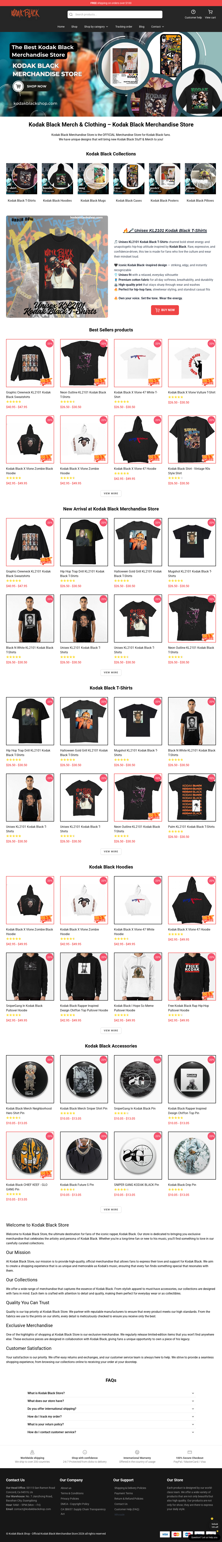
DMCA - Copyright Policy (75, 1503)
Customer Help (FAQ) (126, 1509)
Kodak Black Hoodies (57, 200)
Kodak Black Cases (129, 200)
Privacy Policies (70, 1498)
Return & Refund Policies (128, 1498)
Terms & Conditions (72, 1493)
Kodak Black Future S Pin (77, 1185)
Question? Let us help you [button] (204, 1537)
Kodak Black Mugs (93, 200)
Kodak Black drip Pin (182, 1185)
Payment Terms (123, 1493)
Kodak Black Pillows (200, 200)
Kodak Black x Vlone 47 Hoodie (135, 468)
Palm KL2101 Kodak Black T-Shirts (191, 827)
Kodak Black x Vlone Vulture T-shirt (191, 392)
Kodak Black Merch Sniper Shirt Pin (83, 1108)
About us (66, 1487)
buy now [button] (165, 310)
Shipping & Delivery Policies (130, 1487)
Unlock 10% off (215, 1525)
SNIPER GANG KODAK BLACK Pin (136, 1185)
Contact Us (121, 1503)
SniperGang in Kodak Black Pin (135, 1108)
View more (111, 493)
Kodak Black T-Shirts (22, 200)
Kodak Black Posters (165, 200)
